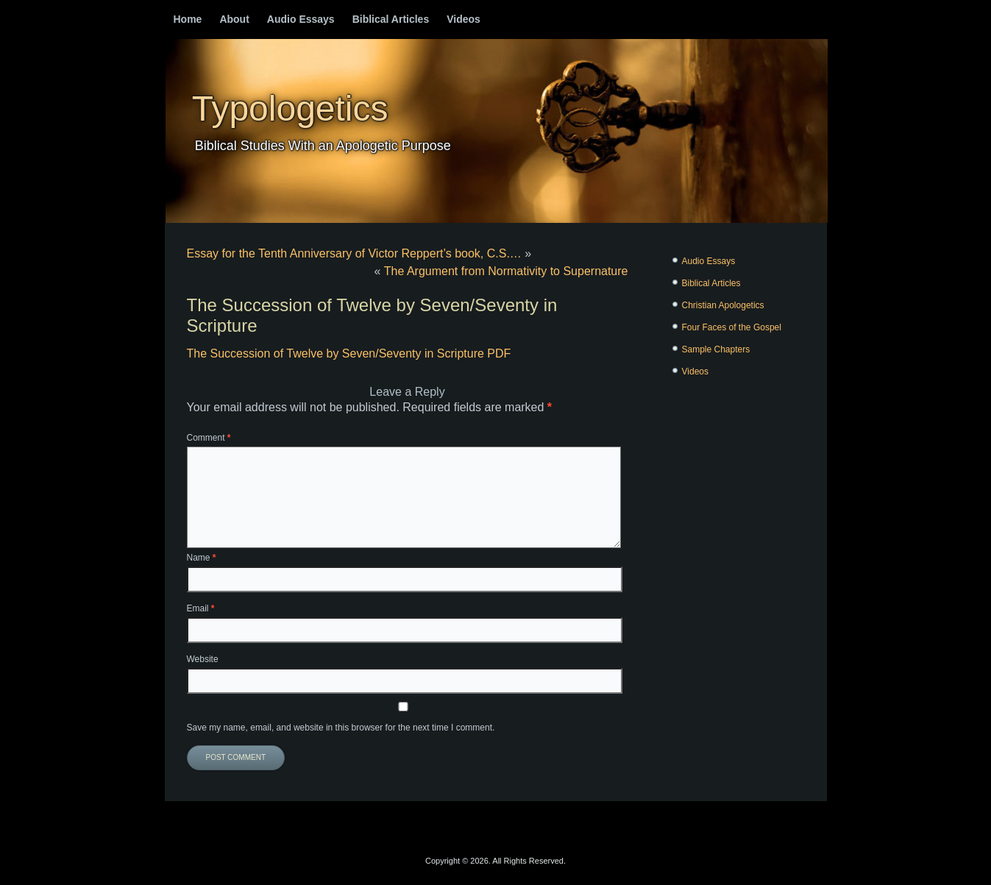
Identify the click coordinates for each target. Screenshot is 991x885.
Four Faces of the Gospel (731, 327)
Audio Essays (301, 19)
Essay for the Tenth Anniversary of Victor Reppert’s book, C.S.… (354, 253)
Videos (463, 19)
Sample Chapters (716, 349)
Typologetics (290, 108)
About (234, 19)
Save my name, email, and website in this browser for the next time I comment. (341, 727)
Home (188, 19)
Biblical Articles (391, 19)
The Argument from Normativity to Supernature (506, 271)
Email (201, 608)
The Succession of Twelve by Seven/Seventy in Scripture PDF (349, 353)
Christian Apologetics (723, 305)
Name (201, 557)
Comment (209, 438)
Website (203, 659)
